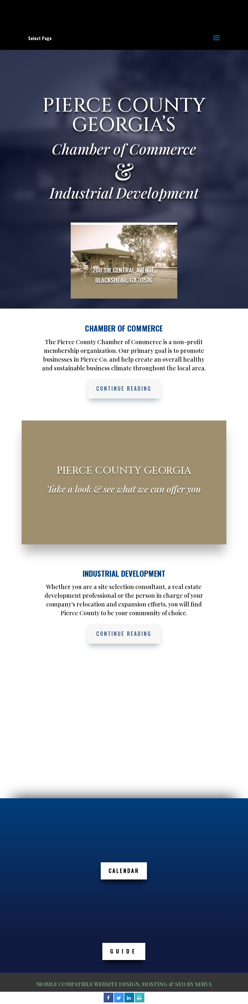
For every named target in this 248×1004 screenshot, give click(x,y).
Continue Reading (123, 388)
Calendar (123, 871)
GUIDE (124, 951)
